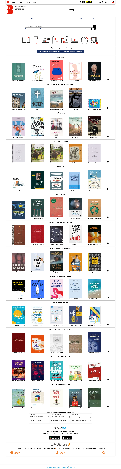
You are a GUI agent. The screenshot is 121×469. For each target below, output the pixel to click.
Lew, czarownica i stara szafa (35, 417)
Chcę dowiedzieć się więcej (53, 467)
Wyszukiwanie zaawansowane (32, 28)
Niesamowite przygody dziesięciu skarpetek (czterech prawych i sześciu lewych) (66, 417)
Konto (34, 2)
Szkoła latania (53, 419)
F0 (100, 2)
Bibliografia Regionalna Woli (87, 18)
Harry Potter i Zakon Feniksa (35, 420)
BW (84, 2)
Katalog (33, 18)
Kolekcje (42, 28)
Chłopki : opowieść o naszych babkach (58, 416)
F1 (103, 2)
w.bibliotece (52, 448)
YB (87, 2)
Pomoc (28, 2)
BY (90, 2)
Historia (21, 2)
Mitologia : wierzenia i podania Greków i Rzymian (39, 416)
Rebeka (73, 416)
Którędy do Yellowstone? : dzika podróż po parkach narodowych (84, 419)
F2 (107, 2)
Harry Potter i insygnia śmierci (35, 419)
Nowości (14, 2)
